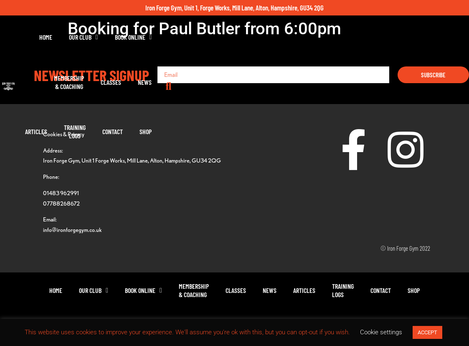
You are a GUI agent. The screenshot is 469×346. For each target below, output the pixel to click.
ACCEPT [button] (427, 332)
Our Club (111, 41)
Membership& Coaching (211, 41)
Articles (322, 41)
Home (73, 41)
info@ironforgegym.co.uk (72, 229)
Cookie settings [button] (381, 332)
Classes (253, 41)
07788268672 (61, 203)
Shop (431, 41)
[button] (460, 41)
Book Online (161, 41)
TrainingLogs (360, 41)
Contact (398, 41)
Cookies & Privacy (63, 133)
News (287, 41)
